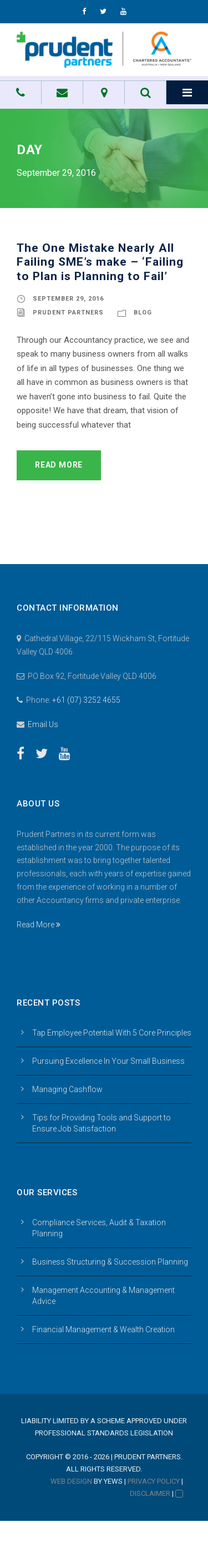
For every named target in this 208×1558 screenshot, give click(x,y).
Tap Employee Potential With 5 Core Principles (111, 1032)
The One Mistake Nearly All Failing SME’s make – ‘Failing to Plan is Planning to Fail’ (100, 261)
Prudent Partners (68, 312)
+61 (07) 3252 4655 (86, 700)
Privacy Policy (154, 1481)
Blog (143, 312)
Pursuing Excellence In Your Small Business (108, 1061)
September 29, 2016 (68, 298)
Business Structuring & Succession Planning (110, 1261)
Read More (59, 464)
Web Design (71, 1481)
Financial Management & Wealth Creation (103, 1329)
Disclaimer (150, 1493)
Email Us (43, 724)
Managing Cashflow (67, 1089)
